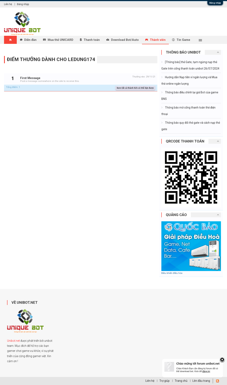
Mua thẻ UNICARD (60, 40)
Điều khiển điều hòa (171, 273)
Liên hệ (8, 4)
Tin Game (183, 40)
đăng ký (206, 371)
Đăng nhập (215, 3)
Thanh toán (92, 40)
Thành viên (158, 40)
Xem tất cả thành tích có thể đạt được (135, 87)
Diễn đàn (30, 40)
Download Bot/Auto (125, 40)
